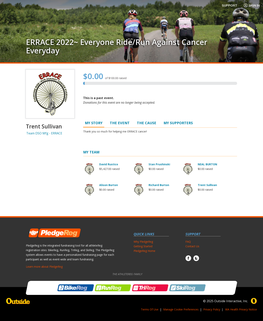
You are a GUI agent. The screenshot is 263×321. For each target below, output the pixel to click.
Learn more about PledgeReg (44, 266)
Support (229, 5)
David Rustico (108, 164)
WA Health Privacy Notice (241, 309)
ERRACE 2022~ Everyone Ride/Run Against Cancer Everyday (116, 46)
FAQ (188, 241)
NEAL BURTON (207, 164)
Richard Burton (159, 185)
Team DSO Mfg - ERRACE (44, 133)
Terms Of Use (149, 309)
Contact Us (192, 246)
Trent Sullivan (207, 185)
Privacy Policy (211, 309)
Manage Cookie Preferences (180, 309)
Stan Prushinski (159, 164)
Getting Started (143, 246)
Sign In (251, 5)
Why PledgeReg (143, 241)
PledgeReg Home (144, 251)
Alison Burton (108, 185)
